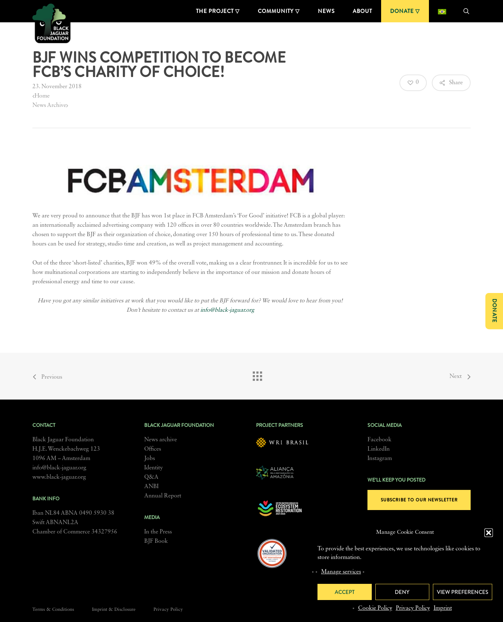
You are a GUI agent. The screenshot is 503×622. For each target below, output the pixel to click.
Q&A (151, 477)
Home (41, 96)
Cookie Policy (375, 608)
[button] (488, 532)
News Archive (50, 105)
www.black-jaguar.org (59, 477)
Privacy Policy (413, 608)
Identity (153, 468)
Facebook (379, 440)
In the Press (158, 532)
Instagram (379, 458)
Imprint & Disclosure (114, 609)
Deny (402, 592)
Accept (345, 592)
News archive (160, 440)
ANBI (151, 487)
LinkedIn (378, 449)
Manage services (341, 572)
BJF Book (156, 541)
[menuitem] (442, 11)
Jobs (149, 458)
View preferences (462, 592)
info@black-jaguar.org (227, 310)
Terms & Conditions (53, 609)
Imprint (443, 608)
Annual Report (162, 496)
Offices (152, 449)
